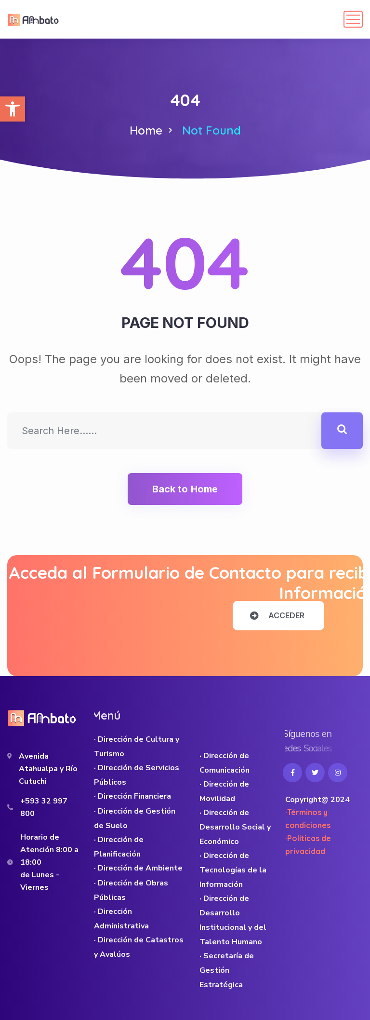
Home (146, 130)
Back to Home (185, 489)
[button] (12, 109)
